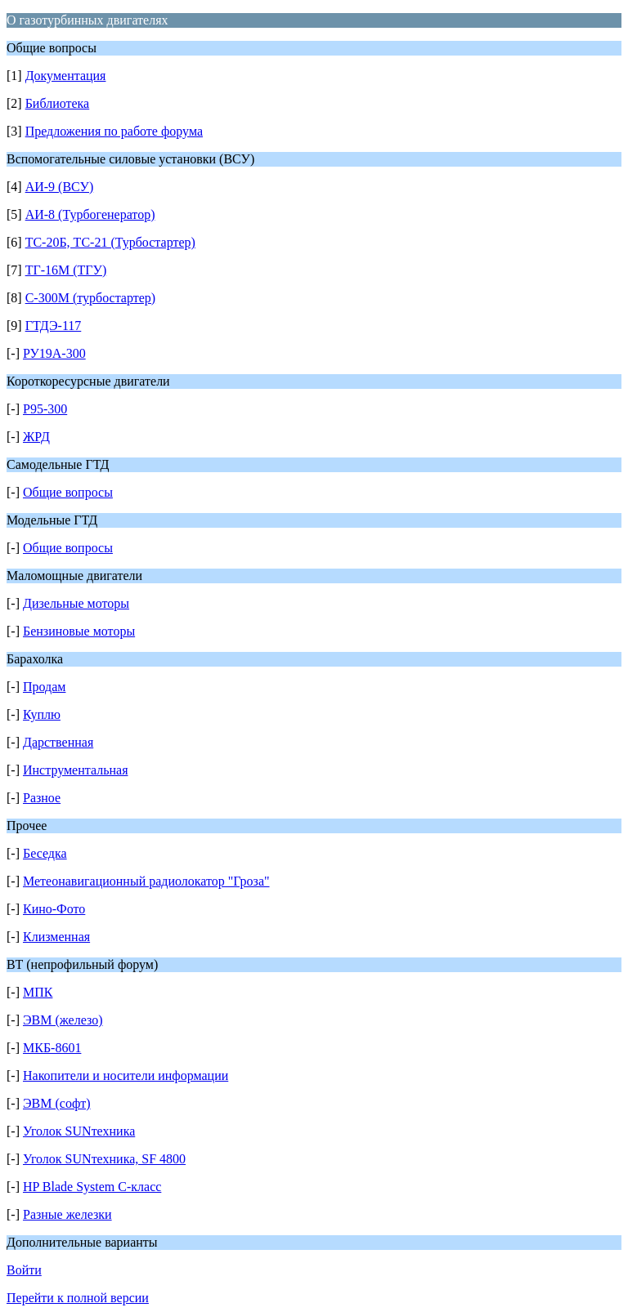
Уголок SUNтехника (79, 1131)
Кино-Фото (54, 909)
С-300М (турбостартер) (90, 298)
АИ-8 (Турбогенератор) (90, 214)
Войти (24, 1270)
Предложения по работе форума (114, 131)
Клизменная (56, 937)
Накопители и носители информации (125, 1075)
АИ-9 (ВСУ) (59, 187)
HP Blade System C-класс (92, 1187)
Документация (65, 76)
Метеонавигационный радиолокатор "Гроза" (146, 881)
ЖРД (36, 437)
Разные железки (67, 1214)
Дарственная (58, 742)
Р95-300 (45, 409)
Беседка (45, 853)
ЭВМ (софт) (57, 1103)
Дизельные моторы (76, 603)
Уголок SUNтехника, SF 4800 (104, 1159)
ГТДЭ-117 (53, 325)
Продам (44, 687)
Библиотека (57, 103)
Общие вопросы (68, 492)
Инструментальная (75, 770)
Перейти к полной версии (78, 1298)
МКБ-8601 (52, 1048)
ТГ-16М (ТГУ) (66, 270)
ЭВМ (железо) (63, 1020)
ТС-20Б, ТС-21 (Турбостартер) (110, 242)
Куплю (42, 714)
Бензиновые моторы (79, 631)
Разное (42, 798)
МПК (37, 992)
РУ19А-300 (54, 353)
